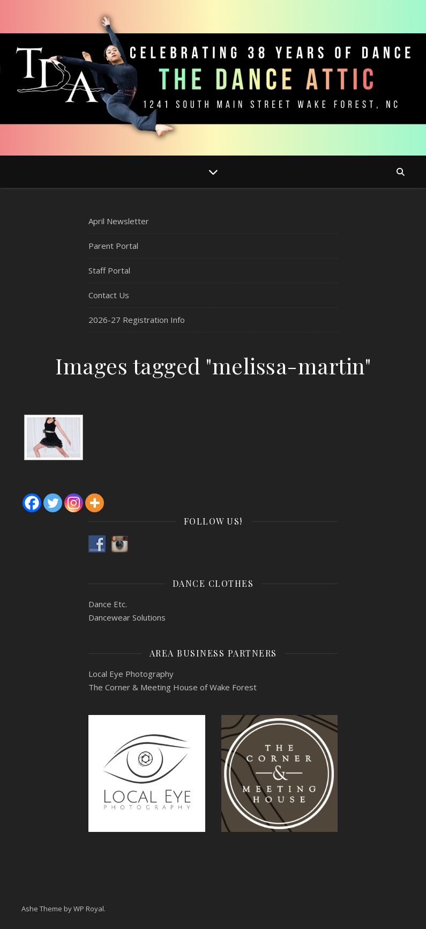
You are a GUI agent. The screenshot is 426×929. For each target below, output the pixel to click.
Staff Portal (109, 270)
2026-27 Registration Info (136, 319)
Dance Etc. (107, 604)
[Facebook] (32, 502)
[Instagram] (73, 502)
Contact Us (108, 295)
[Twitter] (52, 502)
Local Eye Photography (131, 673)
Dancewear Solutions (127, 617)
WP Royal (88, 908)
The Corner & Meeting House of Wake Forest (172, 687)
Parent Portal (113, 245)
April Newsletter (118, 221)
